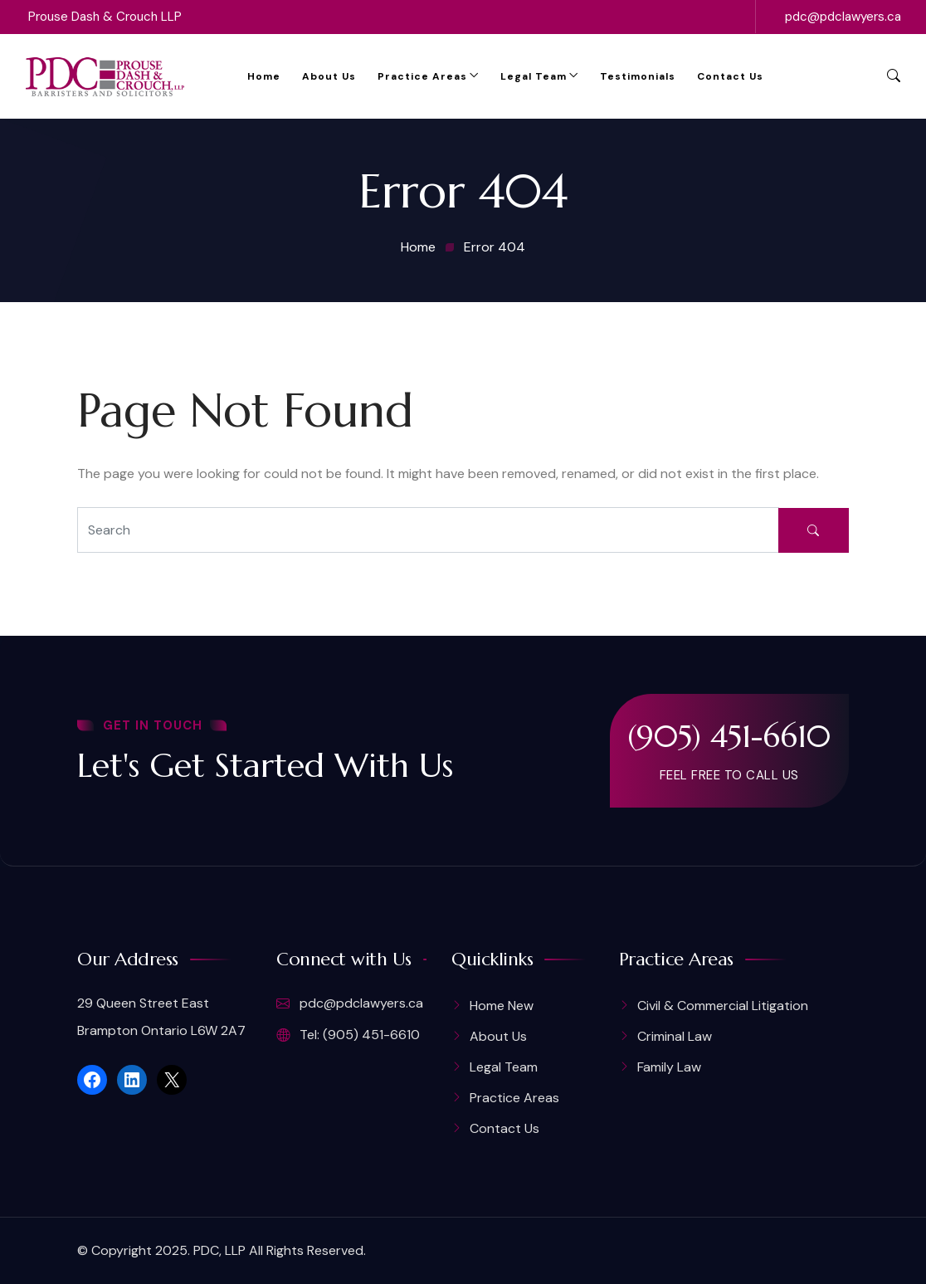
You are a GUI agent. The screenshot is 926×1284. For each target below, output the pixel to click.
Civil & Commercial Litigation (722, 1005)
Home (263, 76)
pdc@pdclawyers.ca (843, 16)
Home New (502, 1005)
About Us (329, 76)
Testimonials (637, 76)
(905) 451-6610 (729, 736)
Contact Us (730, 76)
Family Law (669, 1067)
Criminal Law (674, 1036)
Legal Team (533, 76)
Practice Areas (422, 76)
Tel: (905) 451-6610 (348, 1035)
